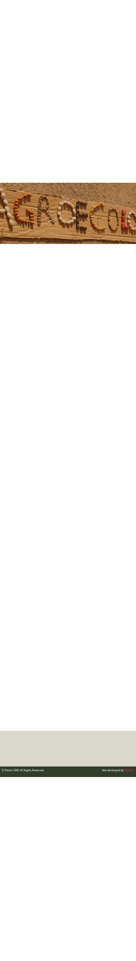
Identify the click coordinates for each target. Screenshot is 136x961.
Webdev (129, 770)
